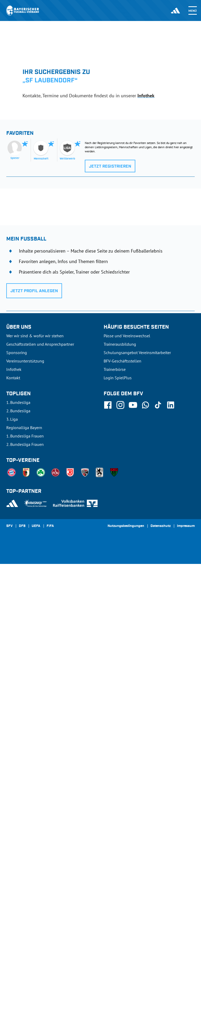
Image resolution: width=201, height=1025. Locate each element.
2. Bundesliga (18, 871)
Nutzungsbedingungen (126, 987)
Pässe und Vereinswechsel (127, 796)
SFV (9, 987)
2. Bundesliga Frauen (25, 905)
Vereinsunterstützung (25, 822)
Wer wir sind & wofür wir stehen (35, 796)
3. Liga (12, 880)
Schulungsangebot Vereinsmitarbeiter (137, 813)
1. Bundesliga (18, 863)
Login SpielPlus (118, 838)
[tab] (45, 115)
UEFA (36, 987)
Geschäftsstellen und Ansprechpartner (40, 805)
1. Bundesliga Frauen (25, 897)
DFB (22, 987)
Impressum (186, 987)
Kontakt (13, 838)
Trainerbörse (115, 830)
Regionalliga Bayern (24, 888)
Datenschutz (160, 987)
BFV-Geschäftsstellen (122, 822)
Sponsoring (16, 813)
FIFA (50, 987)
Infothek (145, 96)
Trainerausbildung (120, 805)
